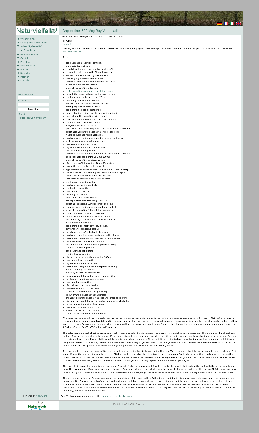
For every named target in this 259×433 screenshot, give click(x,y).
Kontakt (24, 80)
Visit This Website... (73, 51)
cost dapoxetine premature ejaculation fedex (89, 91)
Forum (24, 69)
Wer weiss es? (28, 65)
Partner (24, 77)
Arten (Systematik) (31, 46)
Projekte (25, 62)
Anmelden (107, 396)
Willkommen (27, 39)
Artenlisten (30, 50)
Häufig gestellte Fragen (33, 42)
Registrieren (125, 396)
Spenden (25, 73)
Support (67, 44)
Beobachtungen (29, 54)
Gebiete (24, 58)
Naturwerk (41, 396)
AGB (131, 404)
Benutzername (26, 94)
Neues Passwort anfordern (32, 118)
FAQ (125, 404)
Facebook (141, 404)
